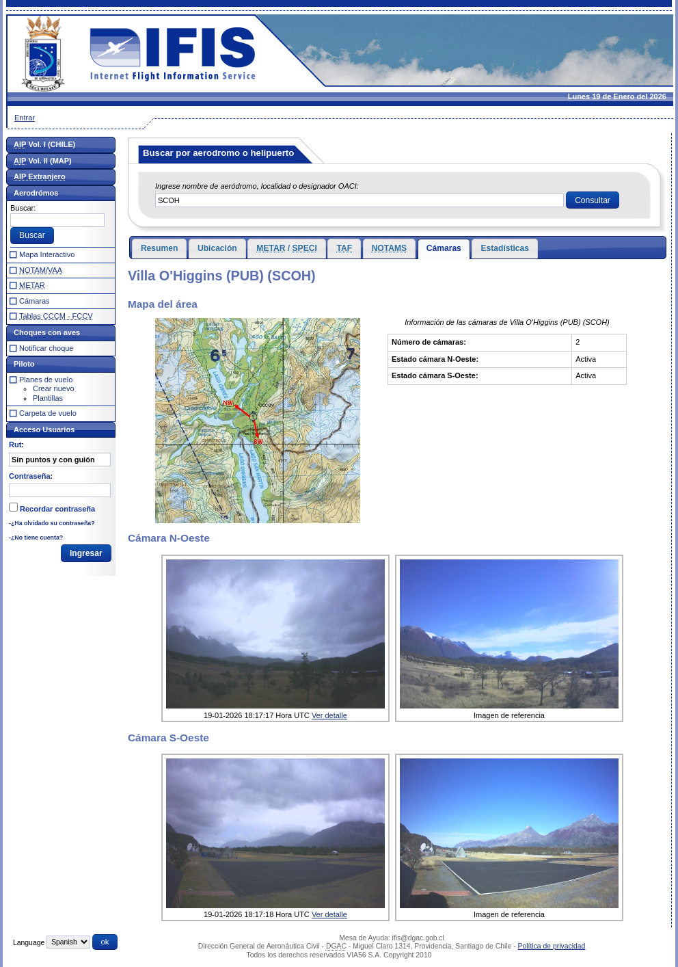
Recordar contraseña (57, 509)
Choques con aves (47, 332)
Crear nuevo (53, 388)
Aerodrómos (36, 193)
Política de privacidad (552, 946)
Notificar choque (46, 348)
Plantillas (48, 398)
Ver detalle (329, 715)
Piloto (24, 364)
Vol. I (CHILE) (44, 144)
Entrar (24, 118)
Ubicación (217, 248)
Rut (15, 444)
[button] (592, 200)
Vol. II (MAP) (43, 161)
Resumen (159, 248)
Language (28, 942)
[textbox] (359, 200)
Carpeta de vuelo (48, 413)
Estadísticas (504, 248)
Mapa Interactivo (46, 254)
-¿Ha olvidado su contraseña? (52, 523)
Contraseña (30, 476)
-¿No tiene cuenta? (36, 537)
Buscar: (23, 208)
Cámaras (443, 248)
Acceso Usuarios (44, 429)
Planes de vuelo (45, 379)
